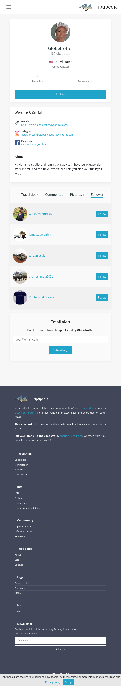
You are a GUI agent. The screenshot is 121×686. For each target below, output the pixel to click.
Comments (54, 194)
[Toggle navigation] (8, 7)
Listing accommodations (27, 508)
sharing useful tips (71, 436)
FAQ (17, 493)
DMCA (18, 593)
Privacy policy (22, 583)
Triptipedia (98, 7)
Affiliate (18, 498)
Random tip (21, 474)
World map (20, 469)
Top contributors (23, 526)
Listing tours (21, 503)
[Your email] (60, 640)
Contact (19, 564)
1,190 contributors (25, 412)
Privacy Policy (52, 682)
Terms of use (21, 588)
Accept (69, 682)
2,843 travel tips (83, 408)
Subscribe (60, 350)
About (18, 554)
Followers (99, 194)
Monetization (21, 464)
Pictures (77, 194)
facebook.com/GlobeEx (34, 144)
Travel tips (29, 194)
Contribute (20, 459)
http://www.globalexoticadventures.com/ (44, 125)
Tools (17, 611)
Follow (60, 94)
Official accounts (23, 531)
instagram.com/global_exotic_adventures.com (47, 134)
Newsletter (20, 536)
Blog (17, 559)
